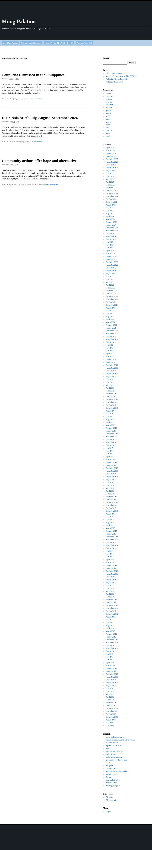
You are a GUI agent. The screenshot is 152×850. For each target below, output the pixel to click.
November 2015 (112, 505)
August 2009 (111, 720)
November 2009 (112, 711)
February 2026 (111, 153)
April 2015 (110, 525)
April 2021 (110, 319)
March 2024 (110, 219)
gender (108, 110)
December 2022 (112, 262)
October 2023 (111, 233)
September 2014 (112, 545)
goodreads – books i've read (116, 760)
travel (108, 133)
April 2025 (110, 182)
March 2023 (110, 253)
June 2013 (110, 588)
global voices (111, 754)
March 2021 (110, 322)
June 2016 (110, 485)
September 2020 (112, 339)
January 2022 (111, 293)
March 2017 (110, 459)
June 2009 (110, 725)
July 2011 (109, 654)
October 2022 (111, 268)
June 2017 (110, 451)
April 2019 (110, 388)
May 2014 (110, 557)
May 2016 (110, 488)
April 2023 (110, 251)
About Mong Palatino (10, 43)
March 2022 (110, 288)
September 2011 (112, 648)
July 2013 (109, 585)
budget (22, 99)
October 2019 (111, 371)
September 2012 (112, 614)
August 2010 (111, 685)
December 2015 (112, 502)
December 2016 (112, 468)
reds (107, 128)
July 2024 (109, 208)
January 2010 (111, 705)
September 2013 (112, 580)
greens (108, 113)
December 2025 (112, 159)
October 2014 (111, 542)
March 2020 (110, 356)
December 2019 (112, 365)
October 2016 (111, 474)
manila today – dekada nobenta (117, 771)
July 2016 (109, 482)
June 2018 (110, 416)
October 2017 (111, 439)
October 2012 (111, 611)
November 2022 (112, 265)
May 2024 (110, 213)
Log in (108, 811)
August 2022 (111, 273)
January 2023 (111, 259)
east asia (12, 142)
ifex (28, 142)
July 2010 (109, 688)
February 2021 (111, 325)
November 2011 (112, 642)
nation (10, 99)
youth (108, 136)
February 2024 (111, 222)
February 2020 (111, 359)
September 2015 (112, 511)
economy (109, 102)
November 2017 (112, 436)
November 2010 (112, 677)
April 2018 (110, 422)
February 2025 (111, 188)
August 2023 (111, 239)
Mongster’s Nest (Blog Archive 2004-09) (58, 43)
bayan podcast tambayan (115, 737)
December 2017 (112, 434)
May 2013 (110, 591)
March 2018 (110, 425)
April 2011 (110, 662)
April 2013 (110, 594)
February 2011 (111, 668)
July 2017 (109, 448)
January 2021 (111, 328)
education (109, 105)
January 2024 (111, 225)
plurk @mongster (112, 774)
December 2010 (112, 674)
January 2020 (111, 362)
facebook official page (114, 751)
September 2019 (112, 374)
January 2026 (111, 156)
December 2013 (112, 571)
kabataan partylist (112, 768)
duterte (41, 184)
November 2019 (112, 368)
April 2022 (110, 285)
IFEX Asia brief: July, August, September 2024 (40, 118)
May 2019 (110, 385)
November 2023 (112, 231)
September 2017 (112, 442)
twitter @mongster (113, 786)
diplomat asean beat (113, 745)
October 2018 (111, 405)
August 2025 (111, 170)
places (21, 184)
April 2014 (110, 560)
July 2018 (109, 414)
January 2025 (111, 190)
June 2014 (110, 554)
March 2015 (110, 528)
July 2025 (109, 173)
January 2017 (111, 465)
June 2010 (110, 691)
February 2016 (111, 497)
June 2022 (110, 279)
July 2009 (109, 723)
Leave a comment (36, 99)
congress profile (112, 743)
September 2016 (112, 477)
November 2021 (112, 299)
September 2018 (112, 408)
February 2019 (111, 394)
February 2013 (111, 600)
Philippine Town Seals (84, 43)
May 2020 (110, 351)
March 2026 (110, 150)
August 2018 (111, 411)
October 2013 (111, 577)
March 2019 (110, 391)
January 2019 (111, 396)
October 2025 (111, 165)
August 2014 (111, 548)
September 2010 (112, 683)
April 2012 (110, 628)
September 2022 (112, 271)
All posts (109, 797)
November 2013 (112, 574)
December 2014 (112, 537)
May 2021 (110, 316)
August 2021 (111, 308)
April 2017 (110, 457)
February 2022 (111, 291)
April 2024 (110, 216)
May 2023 (110, 248)
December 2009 (112, 708)
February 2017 (111, 462)
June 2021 (110, 313)
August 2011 (110, 651)
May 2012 (110, 625)
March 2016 (110, 494)
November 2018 (112, 402)
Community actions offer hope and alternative (39, 161)
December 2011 (112, 640)
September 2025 (112, 168)
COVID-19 (34, 184)
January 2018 (111, 431)
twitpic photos (111, 783)
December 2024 (112, 193)
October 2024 (111, 199)
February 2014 (111, 565)
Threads (109, 777)
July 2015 (109, 517)
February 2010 (111, 703)
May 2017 (110, 454)
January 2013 (111, 602)
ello (107, 748)
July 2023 (109, 242)
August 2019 (111, 376)
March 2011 (110, 665)
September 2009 (112, 717)
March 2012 (110, 631)
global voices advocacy (115, 757)
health (16, 184)
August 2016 (111, 479)
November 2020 (112, 333)
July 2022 (109, 276)
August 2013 (111, 582)
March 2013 (110, 597)
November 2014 (112, 539)
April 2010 (110, 697)
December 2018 (112, 399)
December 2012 (112, 605)
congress (109, 96)
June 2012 (110, 622)
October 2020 (111, 336)
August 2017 (111, 445)
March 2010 (110, 700)
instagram (109, 765)
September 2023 (112, 236)
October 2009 (111, 714)
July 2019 (109, 379)
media (18, 142)
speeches (109, 130)
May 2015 (110, 522)
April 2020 (110, 354)
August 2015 (111, 514)
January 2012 (111, 637)
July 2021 (109, 311)
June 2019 (110, 382)
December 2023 (112, 228)
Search (106, 58)
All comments (111, 800)
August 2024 (111, 205)
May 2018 (110, 419)
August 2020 (111, 342)
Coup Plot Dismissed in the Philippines (33, 75)
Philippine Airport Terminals (31, 43)
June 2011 (110, 657)
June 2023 (110, 245)
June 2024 (110, 210)
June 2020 (110, 348)
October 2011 (111, 645)
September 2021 (112, 305)
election (109, 107)
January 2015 (111, 534)
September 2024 (112, 202)
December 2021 (112, 296)
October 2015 (111, 508)
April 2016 (110, 491)
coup (26, 99)
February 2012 (111, 634)
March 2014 (110, 562)
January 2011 (111, 671)
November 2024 (112, 196)
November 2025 (112, 162)
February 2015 (111, 531)
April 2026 (110, 148)
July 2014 (109, 551)
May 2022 (110, 282)
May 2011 (110, 660)
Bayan (11, 184)
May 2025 (110, 179)
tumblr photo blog (113, 780)
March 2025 (110, 185)
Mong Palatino (18, 21)
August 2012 (111, 617)
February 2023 (111, 256)
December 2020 (112, 331)
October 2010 (111, 680)
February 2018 (111, 428)
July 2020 (109, 345)
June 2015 (110, 519)
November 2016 (112, 471)
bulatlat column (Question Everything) (120, 740)
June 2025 (110, 176)
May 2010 (110, 694)
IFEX (108, 763)
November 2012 (112, 608)
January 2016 (111, 499)
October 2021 (111, 302)
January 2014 (111, 568)
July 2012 (109, 620)
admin (6, 79)
